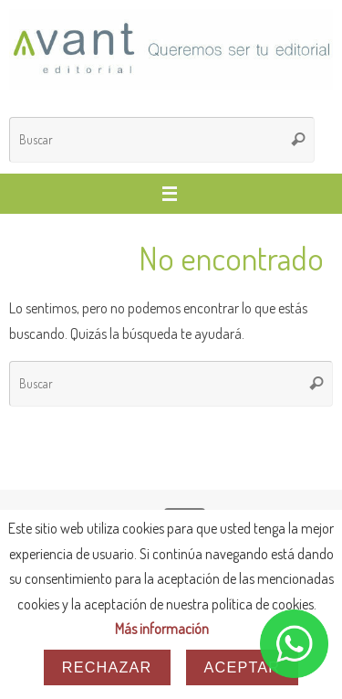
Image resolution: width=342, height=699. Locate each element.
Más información (162, 628)
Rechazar (107, 667)
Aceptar (242, 667)
